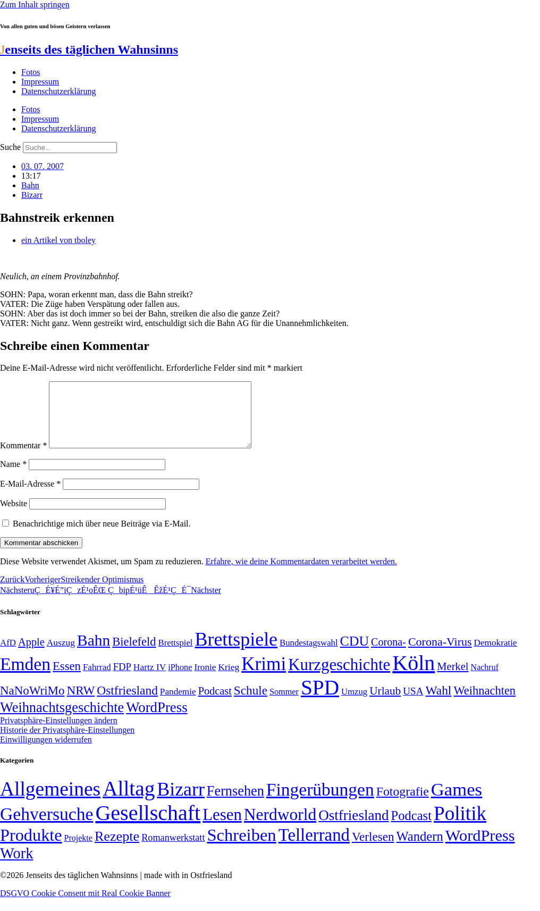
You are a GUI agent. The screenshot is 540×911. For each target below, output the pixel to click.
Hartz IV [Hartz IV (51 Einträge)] (149, 679)
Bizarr (32, 194)
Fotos (30, 72)
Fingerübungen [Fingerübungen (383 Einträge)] (320, 802)
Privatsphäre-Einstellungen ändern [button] (58, 733)
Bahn (30, 185)
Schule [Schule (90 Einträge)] (250, 703)
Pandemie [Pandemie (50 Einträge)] (178, 704)
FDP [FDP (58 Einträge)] (122, 679)
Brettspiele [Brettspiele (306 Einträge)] (236, 652)
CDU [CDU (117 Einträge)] (354, 654)
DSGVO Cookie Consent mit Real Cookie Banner (85, 905)
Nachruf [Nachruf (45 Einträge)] (485, 679)
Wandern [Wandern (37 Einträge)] (419, 849)
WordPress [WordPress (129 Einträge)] (156, 720)
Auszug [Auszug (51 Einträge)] (61, 655)
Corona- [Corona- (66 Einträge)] (388, 655)
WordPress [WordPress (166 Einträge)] (480, 848)
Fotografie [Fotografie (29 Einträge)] (402, 804)
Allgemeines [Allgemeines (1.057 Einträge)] (50, 802)
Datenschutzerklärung (58, 91)
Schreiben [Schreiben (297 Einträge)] (241, 847)
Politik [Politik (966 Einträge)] (460, 826)
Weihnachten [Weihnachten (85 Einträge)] (484, 703)
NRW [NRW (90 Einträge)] (80, 703)
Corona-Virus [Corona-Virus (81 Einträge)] (440, 654)
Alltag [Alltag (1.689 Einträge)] (129, 801)
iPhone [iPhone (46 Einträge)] (180, 680)
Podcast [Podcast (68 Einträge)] (215, 703)
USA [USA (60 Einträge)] (413, 703)
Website (13, 516)
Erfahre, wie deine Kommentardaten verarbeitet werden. (301, 574)
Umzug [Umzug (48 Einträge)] (354, 704)
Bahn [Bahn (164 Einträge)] (93, 653)
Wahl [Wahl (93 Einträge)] (438, 703)
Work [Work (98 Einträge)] (16, 866)
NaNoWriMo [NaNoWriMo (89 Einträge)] (32, 703)
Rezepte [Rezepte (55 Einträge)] (117, 849)
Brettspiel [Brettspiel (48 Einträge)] (175, 655)
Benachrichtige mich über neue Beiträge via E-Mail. (102, 536)
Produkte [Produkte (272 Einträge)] (31, 847)
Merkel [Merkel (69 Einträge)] (452, 679)
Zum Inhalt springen (35, 4)
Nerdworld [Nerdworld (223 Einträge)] (280, 827)
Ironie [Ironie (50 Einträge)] (205, 680)
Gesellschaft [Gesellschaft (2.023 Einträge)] (147, 826)
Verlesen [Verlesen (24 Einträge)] (373, 849)
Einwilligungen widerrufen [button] (46, 752)
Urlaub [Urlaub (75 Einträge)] (385, 703)
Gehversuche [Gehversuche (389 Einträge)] (46, 827)
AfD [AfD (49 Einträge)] (8, 655)
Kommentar (23, 458)
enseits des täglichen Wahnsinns (89, 49)
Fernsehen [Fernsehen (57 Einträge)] (235, 804)
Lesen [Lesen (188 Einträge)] (222, 827)
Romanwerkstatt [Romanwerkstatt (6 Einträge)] (173, 850)
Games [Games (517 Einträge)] (456, 802)
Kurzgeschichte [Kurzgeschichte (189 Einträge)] (339, 677)
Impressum (40, 81)
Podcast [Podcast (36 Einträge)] (411, 828)
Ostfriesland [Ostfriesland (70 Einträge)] (353, 828)
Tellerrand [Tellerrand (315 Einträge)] (314, 847)
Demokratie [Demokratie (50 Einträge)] (495, 655)
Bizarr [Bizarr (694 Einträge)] (181, 802)
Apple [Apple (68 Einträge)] (31, 655)
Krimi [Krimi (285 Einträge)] (263, 676)
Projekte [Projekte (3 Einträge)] (78, 850)
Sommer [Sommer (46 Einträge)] (284, 704)
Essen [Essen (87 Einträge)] (67, 679)
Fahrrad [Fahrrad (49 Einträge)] (97, 680)
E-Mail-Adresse (30, 496)
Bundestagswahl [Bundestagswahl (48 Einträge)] (309, 655)
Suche (10, 147)
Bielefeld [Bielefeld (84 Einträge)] (134, 654)
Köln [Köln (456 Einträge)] (413, 676)
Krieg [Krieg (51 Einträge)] (228, 679)
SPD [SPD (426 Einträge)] (320, 700)
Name (13, 476)
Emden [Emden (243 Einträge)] (25, 677)
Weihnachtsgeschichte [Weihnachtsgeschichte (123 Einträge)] (62, 720)
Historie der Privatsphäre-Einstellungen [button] (67, 742)
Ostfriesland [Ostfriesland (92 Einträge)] (127, 703)
